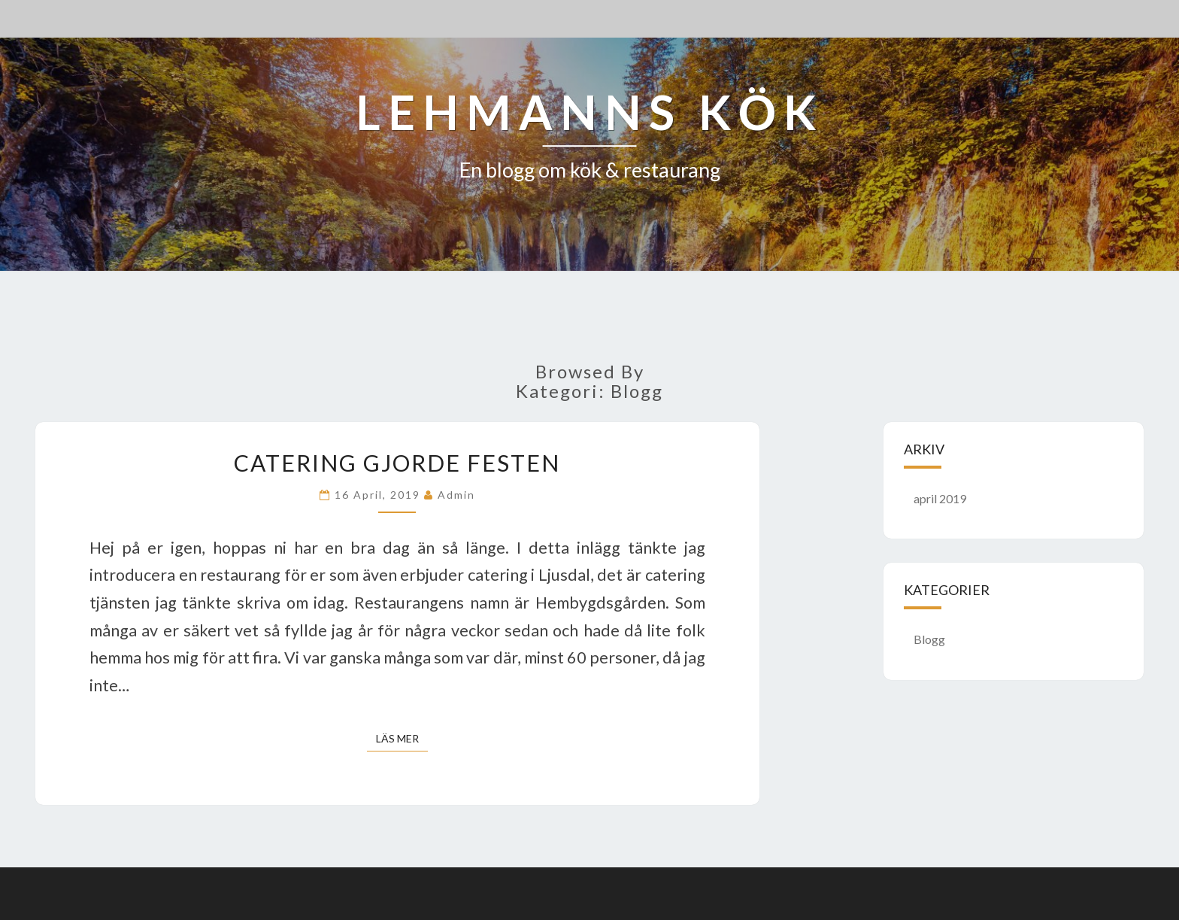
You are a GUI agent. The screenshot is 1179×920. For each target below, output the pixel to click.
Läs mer (402, 737)
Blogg (929, 639)
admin (456, 494)
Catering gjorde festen (397, 462)
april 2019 (940, 498)
